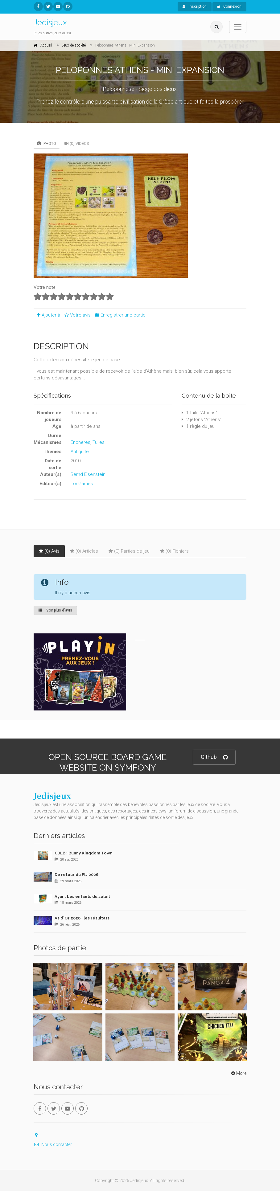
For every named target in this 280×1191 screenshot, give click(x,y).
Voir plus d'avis (55, 610)
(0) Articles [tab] (84, 551)
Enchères (80, 442)
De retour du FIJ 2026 (76, 874)
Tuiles (99, 442)
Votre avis (76, 315)
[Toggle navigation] (237, 27)
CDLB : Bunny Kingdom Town (84, 853)
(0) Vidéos (76, 143)
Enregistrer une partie (119, 315)
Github (214, 757)
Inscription (195, 6)
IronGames (82, 483)
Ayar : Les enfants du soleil (82, 896)
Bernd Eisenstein (88, 474)
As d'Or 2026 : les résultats (82, 918)
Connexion (229, 6)
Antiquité (80, 451)
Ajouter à (47, 315)
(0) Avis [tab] (49, 551)
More (238, 1073)
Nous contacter (53, 1144)
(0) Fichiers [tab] (174, 551)
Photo (46, 143)
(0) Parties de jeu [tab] (129, 551)
